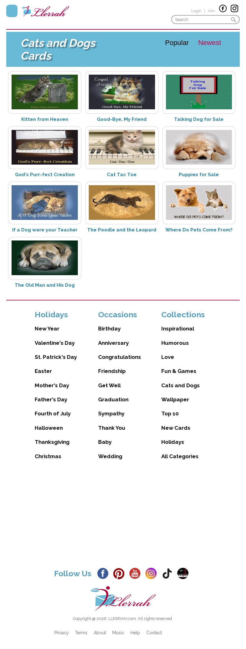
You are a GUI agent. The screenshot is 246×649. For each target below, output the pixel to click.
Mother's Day (52, 385)
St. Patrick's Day (56, 357)
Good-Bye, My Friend (122, 119)
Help (135, 632)
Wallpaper (175, 399)
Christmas (48, 456)
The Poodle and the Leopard (121, 230)
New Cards (175, 428)
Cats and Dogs (180, 385)
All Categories (179, 456)
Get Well (109, 385)
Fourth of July (53, 413)
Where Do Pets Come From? (199, 230)
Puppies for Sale (199, 174)
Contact (154, 632)
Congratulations (119, 357)
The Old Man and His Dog (45, 285)
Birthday (109, 328)
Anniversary (113, 343)
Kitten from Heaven (44, 119)
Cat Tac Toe (122, 174)
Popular (177, 43)
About (100, 632)
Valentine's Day (55, 343)
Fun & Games (178, 371)
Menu (12, 11)
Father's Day (51, 399)
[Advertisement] (123, 519)
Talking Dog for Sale (198, 119)
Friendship (112, 371)
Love (167, 357)
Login (196, 10)
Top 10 (170, 413)
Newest (209, 43)
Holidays (172, 442)
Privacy (61, 632)
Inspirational (177, 328)
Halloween (49, 428)
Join (211, 10)
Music (118, 632)
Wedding (110, 456)
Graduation (113, 399)
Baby (105, 442)
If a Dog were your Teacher (45, 230)
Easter (43, 371)
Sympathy (111, 413)
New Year (47, 328)
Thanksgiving (52, 442)
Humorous (175, 343)
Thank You (111, 428)
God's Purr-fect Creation (45, 174)
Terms (81, 632)
